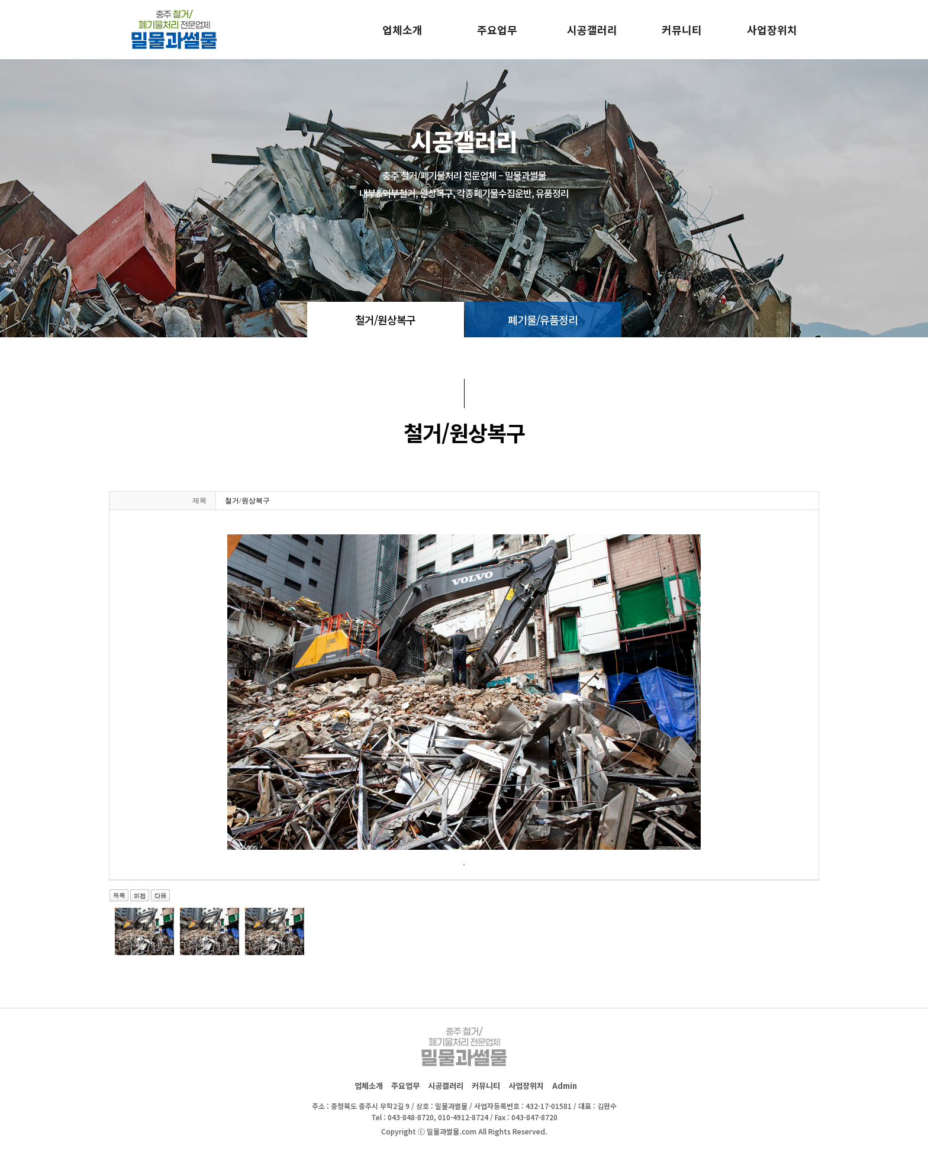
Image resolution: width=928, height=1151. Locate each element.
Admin (564, 1085)
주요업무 (497, 29)
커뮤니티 (682, 29)
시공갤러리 (592, 29)
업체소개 (402, 29)
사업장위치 (772, 29)
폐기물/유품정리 (543, 319)
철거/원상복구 (385, 319)
